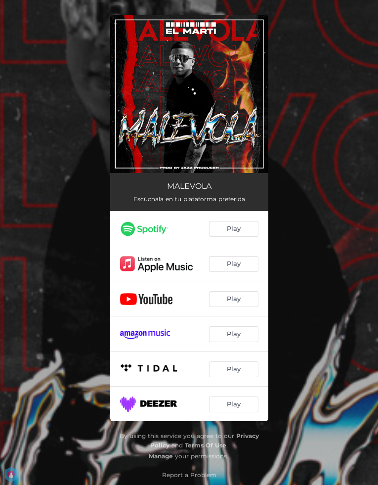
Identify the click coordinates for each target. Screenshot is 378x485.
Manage (161, 456)
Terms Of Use (205, 445)
